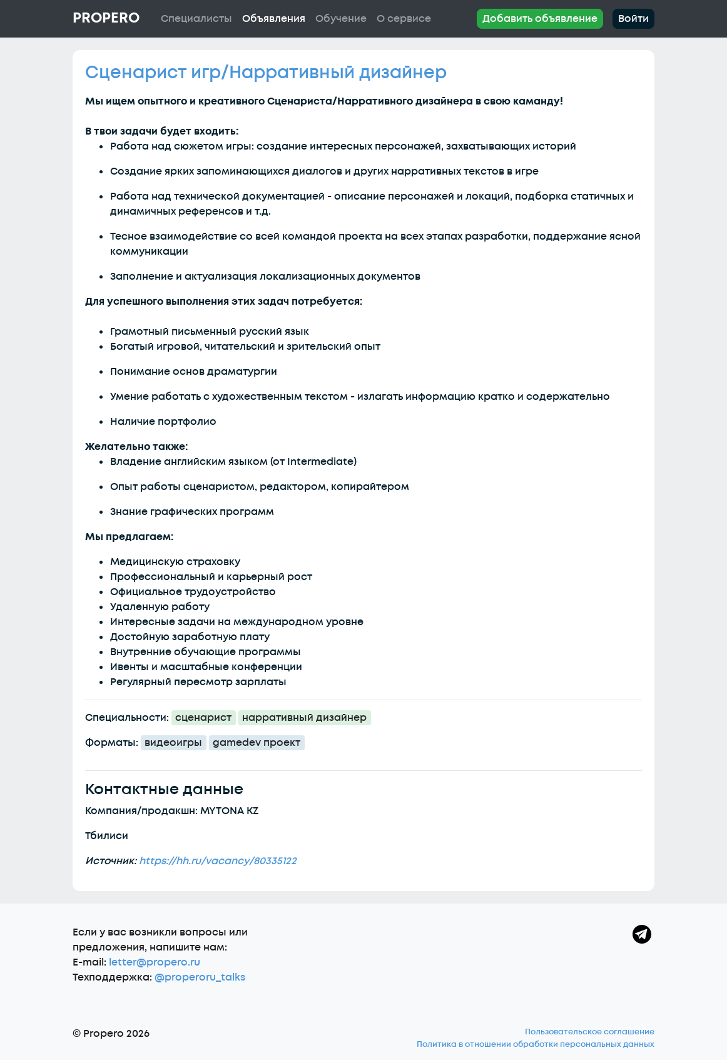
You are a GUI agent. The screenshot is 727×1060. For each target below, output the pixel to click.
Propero (106, 18)
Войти (633, 19)
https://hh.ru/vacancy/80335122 (218, 861)
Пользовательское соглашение (589, 1031)
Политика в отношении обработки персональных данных (535, 1044)
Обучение (341, 19)
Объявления (273, 19)
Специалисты (196, 19)
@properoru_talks (200, 977)
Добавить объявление (539, 19)
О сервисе (404, 19)
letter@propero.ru (154, 962)
